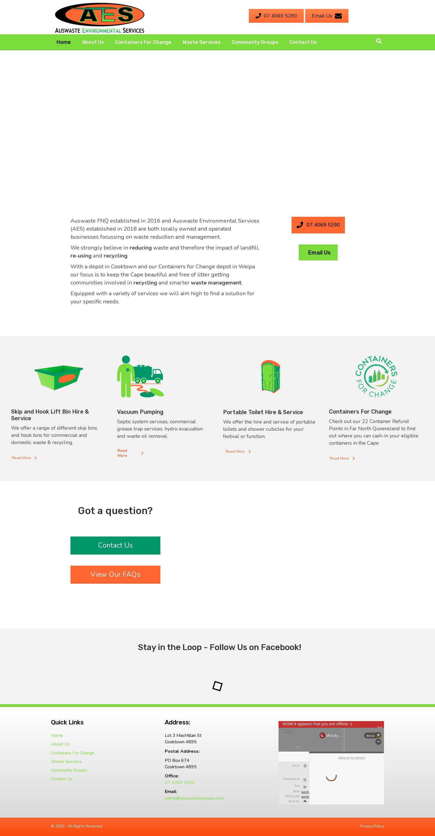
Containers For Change (143, 42)
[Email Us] (326, 16)
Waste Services (202, 42)
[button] (25, 458)
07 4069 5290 (180, 782)
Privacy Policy (372, 826)
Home (64, 42)
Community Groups (255, 42)
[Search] (379, 41)
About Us (93, 42)
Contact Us (303, 42)
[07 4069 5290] (276, 16)
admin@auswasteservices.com (194, 798)
